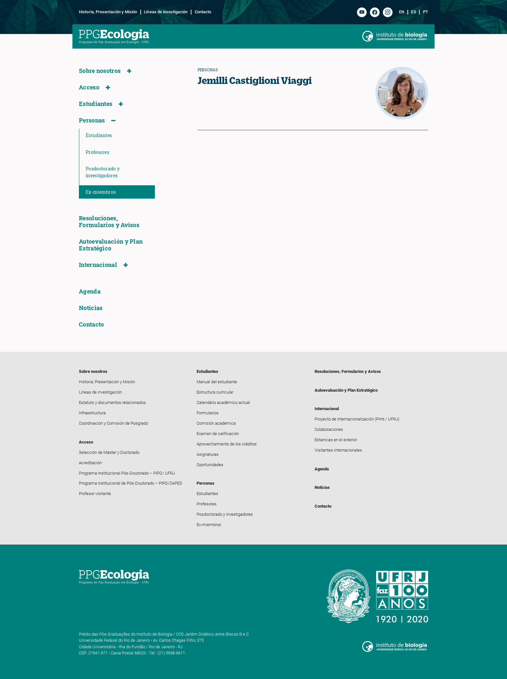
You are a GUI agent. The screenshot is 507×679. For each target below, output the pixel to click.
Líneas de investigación (166, 12)
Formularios (208, 412)
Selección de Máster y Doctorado (109, 452)
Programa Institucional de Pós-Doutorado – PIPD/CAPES (130, 483)
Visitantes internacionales (338, 450)
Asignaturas (208, 454)
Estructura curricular (215, 392)
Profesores (97, 152)
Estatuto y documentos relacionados (112, 402)
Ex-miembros (101, 192)
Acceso (89, 87)
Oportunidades (210, 464)
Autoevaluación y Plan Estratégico (111, 245)
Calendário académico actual (223, 402)
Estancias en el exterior (336, 439)
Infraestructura (92, 412)
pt (425, 12)
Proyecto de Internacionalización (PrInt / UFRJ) (357, 419)
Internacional (98, 264)
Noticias (90, 308)
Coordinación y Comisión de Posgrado (113, 423)
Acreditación (90, 462)
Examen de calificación (218, 433)
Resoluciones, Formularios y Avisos (109, 221)
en (401, 12)
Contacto (203, 12)
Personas (92, 120)
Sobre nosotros (100, 70)
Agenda (90, 291)
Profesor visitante (95, 493)
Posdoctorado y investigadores (103, 172)
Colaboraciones (329, 429)
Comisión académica (216, 423)
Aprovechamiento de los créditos (227, 444)
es (413, 12)
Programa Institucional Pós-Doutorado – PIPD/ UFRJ (127, 473)
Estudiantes (95, 103)
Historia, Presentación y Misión (108, 12)
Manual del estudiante (217, 381)
